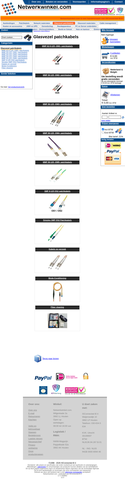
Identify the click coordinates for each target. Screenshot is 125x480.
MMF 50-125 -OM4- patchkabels (57, 133)
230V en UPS (32, 26)
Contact (119, 1)
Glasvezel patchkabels (63, 23)
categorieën (41, 467)
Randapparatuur (64, 26)
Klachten (32, 419)
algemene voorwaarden (73, 472)
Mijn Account (108, 30)
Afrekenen (115, 95)
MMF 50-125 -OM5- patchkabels (57, 162)
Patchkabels (24, 23)
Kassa (104, 86)
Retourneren (34, 416)
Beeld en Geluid (65, 29)
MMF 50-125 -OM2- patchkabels (57, 75)
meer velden (105, 120)
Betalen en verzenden (57, 1)
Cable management (108, 23)
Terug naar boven (50, 358)
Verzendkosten (109, 62)
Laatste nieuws (35, 438)
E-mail (31, 413)
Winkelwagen (108, 47)
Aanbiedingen (9, 23)
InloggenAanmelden (115, 40)
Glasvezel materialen (86, 23)
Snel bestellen (108, 107)
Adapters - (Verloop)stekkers (42, 29)
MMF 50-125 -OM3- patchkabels (57, 104)
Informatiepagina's (100, 1)
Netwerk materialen (42, 23)
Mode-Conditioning (57, 278)
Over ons (36, 1)
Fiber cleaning (57, 307)
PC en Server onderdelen (86, 26)
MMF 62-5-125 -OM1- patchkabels (57, 46)
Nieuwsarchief (35, 441)
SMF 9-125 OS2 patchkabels (57, 191)
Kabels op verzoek (57, 249)
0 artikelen (115, 53)
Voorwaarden (79, 1)
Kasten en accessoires (12, 26)
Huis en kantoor (83, 29)
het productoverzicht (16, 87)
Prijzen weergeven (110, 123)
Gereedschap (47, 26)
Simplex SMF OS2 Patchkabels (57, 220)
